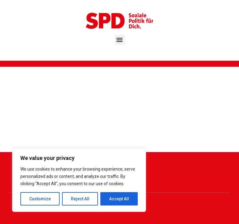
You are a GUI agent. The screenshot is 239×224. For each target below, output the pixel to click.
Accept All (119, 198)
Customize (40, 198)
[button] (120, 40)
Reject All (80, 198)
